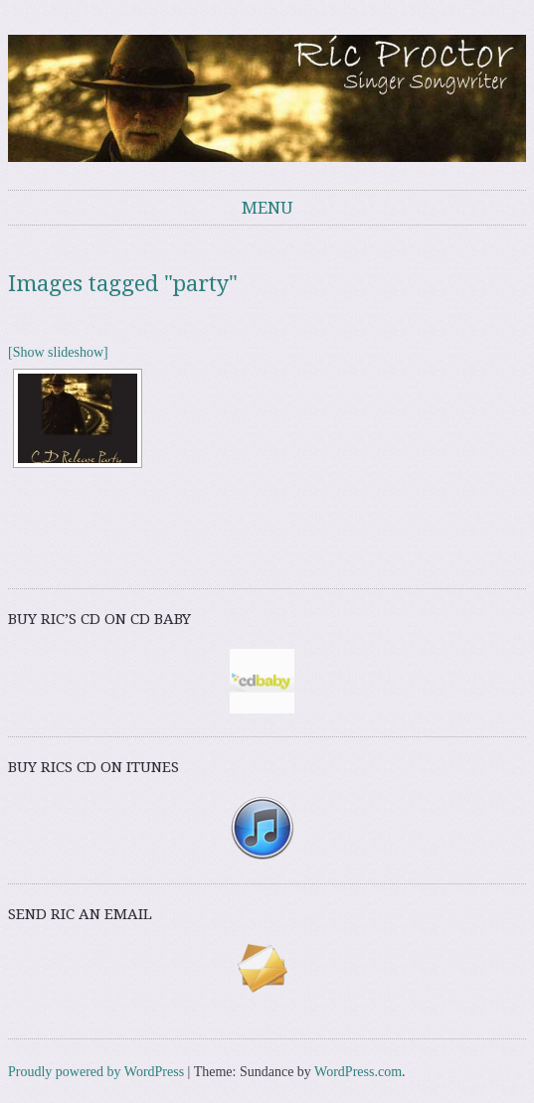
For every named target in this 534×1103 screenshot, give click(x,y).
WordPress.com (358, 1071)
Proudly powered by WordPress (96, 1071)
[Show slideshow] (58, 352)
